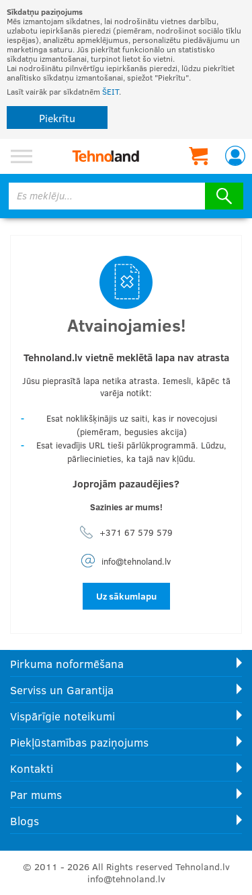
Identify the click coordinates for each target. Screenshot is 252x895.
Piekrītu (57, 118)
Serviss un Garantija (62, 690)
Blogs (24, 821)
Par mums (36, 794)
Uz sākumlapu (126, 596)
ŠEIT (110, 91)
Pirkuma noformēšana (67, 663)
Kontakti (31, 768)
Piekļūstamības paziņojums (79, 742)
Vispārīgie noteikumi (62, 716)
